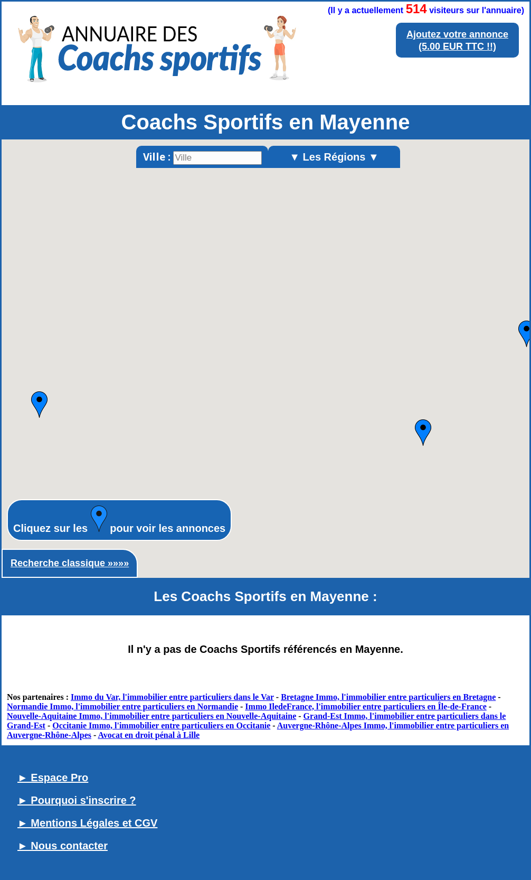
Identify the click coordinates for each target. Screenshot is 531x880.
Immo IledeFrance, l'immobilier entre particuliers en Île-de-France (366, 706)
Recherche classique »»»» (70, 563)
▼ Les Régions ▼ (334, 157)
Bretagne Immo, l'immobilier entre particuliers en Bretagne (388, 696)
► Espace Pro (52, 777)
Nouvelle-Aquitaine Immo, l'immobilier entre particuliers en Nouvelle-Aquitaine (151, 716)
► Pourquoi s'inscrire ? (76, 800)
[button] (39, 404)
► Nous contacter (62, 845)
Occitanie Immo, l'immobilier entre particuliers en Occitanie (161, 725)
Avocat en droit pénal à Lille (149, 735)
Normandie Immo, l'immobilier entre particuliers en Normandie (122, 706)
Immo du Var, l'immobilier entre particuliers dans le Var (172, 696)
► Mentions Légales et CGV (87, 823)
